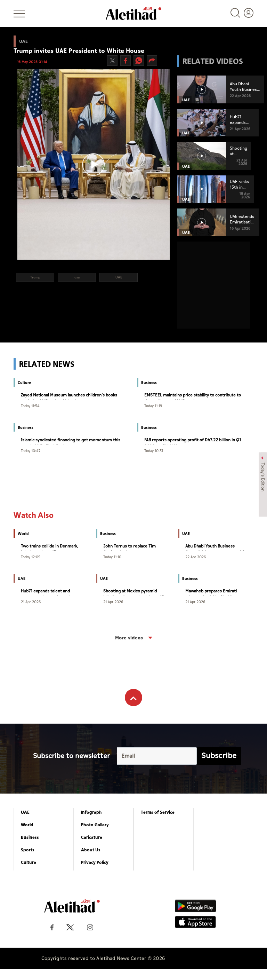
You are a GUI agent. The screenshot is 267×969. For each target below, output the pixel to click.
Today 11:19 (153, 405)
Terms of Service (158, 812)
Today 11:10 (112, 556)
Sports (27, 850)
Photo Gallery (95, 825)
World (27, 825)
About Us (90, 850)
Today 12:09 (30, 556)
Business (30, 837)
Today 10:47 (30, 450)
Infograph (91, 812)
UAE (25, 812)
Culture (28, 862)
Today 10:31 (153, 450)
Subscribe (218, 756)
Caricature (91, 837)
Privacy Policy (94, 862)
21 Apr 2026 (31, 601)
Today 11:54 (30, 405)
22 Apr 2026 (195, 556)
